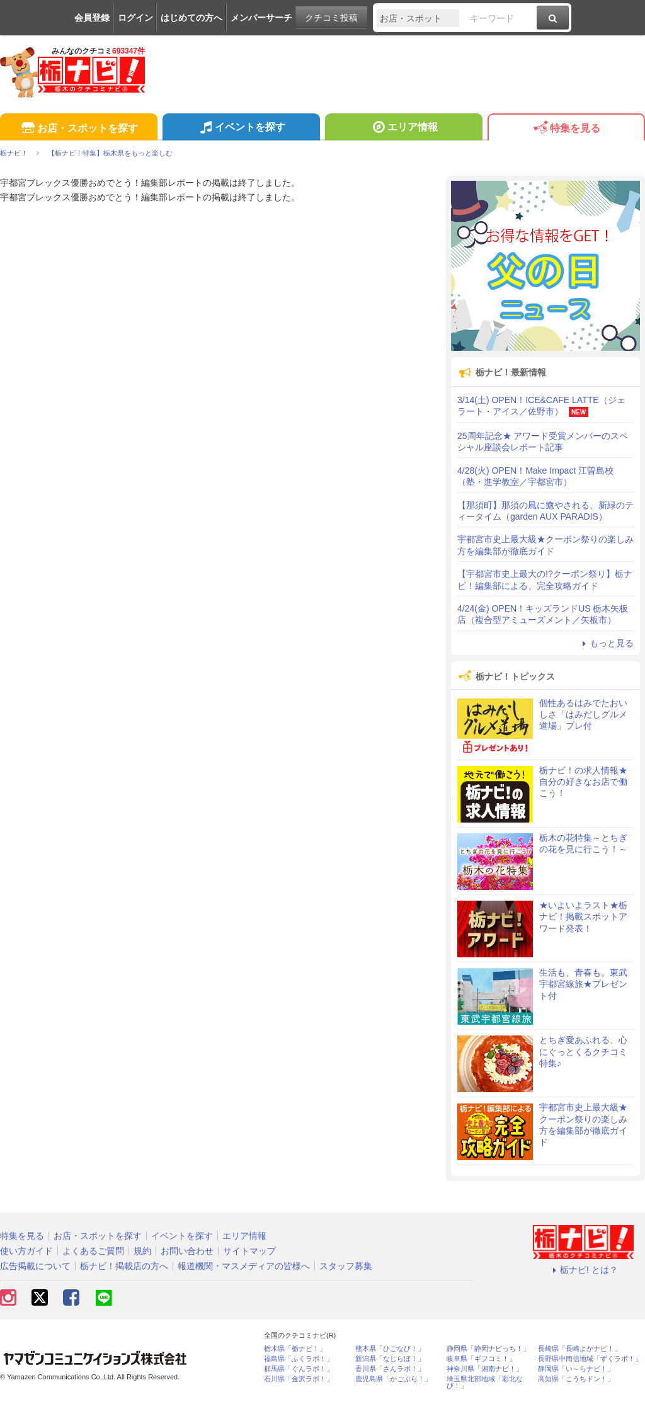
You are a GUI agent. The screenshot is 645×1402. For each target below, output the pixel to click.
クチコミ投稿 (331, 18)
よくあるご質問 (93, 1251)
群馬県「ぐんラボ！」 (298, 1368)
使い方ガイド (26, 1251)
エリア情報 (403, 128)
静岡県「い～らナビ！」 (576, 1368)
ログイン (135, 18)
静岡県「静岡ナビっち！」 (488, 1348)
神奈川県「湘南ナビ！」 (485, 1368)
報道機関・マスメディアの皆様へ (244, 1266)
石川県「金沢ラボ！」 (298, 1379)
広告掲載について (35, 1266)
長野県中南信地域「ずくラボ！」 (590, 1358)
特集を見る (566, 128)
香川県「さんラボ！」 (390, 1368)
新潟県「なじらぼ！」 (390, 1358)
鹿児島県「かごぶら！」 (393, 1379)
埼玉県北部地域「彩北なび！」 (485, 1382)
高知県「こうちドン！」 (576, 1379)
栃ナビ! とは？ (583, 1270)
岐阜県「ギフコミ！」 (481, 1358)
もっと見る (606, 643)
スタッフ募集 (345, 1266)
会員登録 (92, 18)
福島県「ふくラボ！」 (298, 1358)
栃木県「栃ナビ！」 (295, 1348)
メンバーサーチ (261, 18)
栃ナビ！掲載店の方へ (124, 1266)
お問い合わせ (187, 1251)
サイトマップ (249, 1251)
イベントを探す (241, 128)
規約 (142, 1251)
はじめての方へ (191, 18)
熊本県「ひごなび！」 (390, 1348)
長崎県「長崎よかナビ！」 (579, 1348)
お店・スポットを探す (78, 128)
